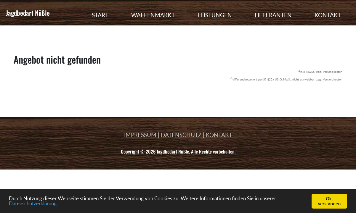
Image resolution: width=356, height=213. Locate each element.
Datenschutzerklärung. (33, 204)
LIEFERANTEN (273, 15)
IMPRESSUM (140, 134)
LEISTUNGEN (215, 15)
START (100, 15)
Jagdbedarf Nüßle (28, 12)
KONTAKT (328, 15)
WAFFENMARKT (153, 15)
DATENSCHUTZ (181, 134)
